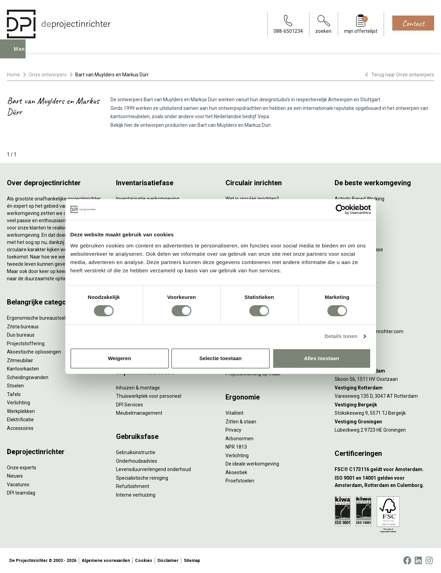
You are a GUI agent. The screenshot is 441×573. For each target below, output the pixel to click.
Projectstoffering (26, 343)
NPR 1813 (236, 447)
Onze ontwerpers (48, 74)
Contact (413, 23)
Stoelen (15, 385)
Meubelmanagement (139, 413)
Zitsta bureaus (23, 326)
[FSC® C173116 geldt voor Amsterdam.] (384, 469)
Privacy (233, 430)
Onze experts (21, 467)
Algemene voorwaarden (106, 560)
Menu (22, 54)
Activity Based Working (359, 198)
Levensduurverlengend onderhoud (153, 469)
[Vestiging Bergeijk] (384, 404)
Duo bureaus (21, 335)
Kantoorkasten (23, 369)
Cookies (143, 560)
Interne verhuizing (135, 495)
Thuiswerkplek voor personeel (148, 396)
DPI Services (129, 404)
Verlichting (18, 402)
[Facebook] (407, 560)
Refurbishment (132, 486)
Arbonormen (239, 438)
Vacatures (18, 484)
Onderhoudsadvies (136, 461)
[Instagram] (429, 560)
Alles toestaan (321, 358)
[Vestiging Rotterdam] (384, 388)
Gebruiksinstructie (135, 452)
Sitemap (192, 560)
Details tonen (341, 336)
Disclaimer (168, 560)
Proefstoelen (240, 480)
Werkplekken (21, 411)
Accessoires (20, 428)
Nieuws (15, 476)
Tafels (14, 394)
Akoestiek (236, 472)
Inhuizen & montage (138, 388)
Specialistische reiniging (142, 478)
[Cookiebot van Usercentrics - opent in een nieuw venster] (340, 209)
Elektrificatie (20, 419)
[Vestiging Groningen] (384, 421)
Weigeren (119, 358)
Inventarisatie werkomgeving (147, 198)
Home (13, 74)
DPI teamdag (21, 493)
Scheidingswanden (27, 377)
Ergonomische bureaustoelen (39, 318)
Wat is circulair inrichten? (252, 198)
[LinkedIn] (418, 560)
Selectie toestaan (220, 358)
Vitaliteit (234, 413)
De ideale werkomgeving (252, 464)
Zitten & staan (241, 421)
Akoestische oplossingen (34, 352)
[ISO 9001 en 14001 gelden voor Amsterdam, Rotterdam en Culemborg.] (384, 482)
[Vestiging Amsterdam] (384, 371)
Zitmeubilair (20, 360)
